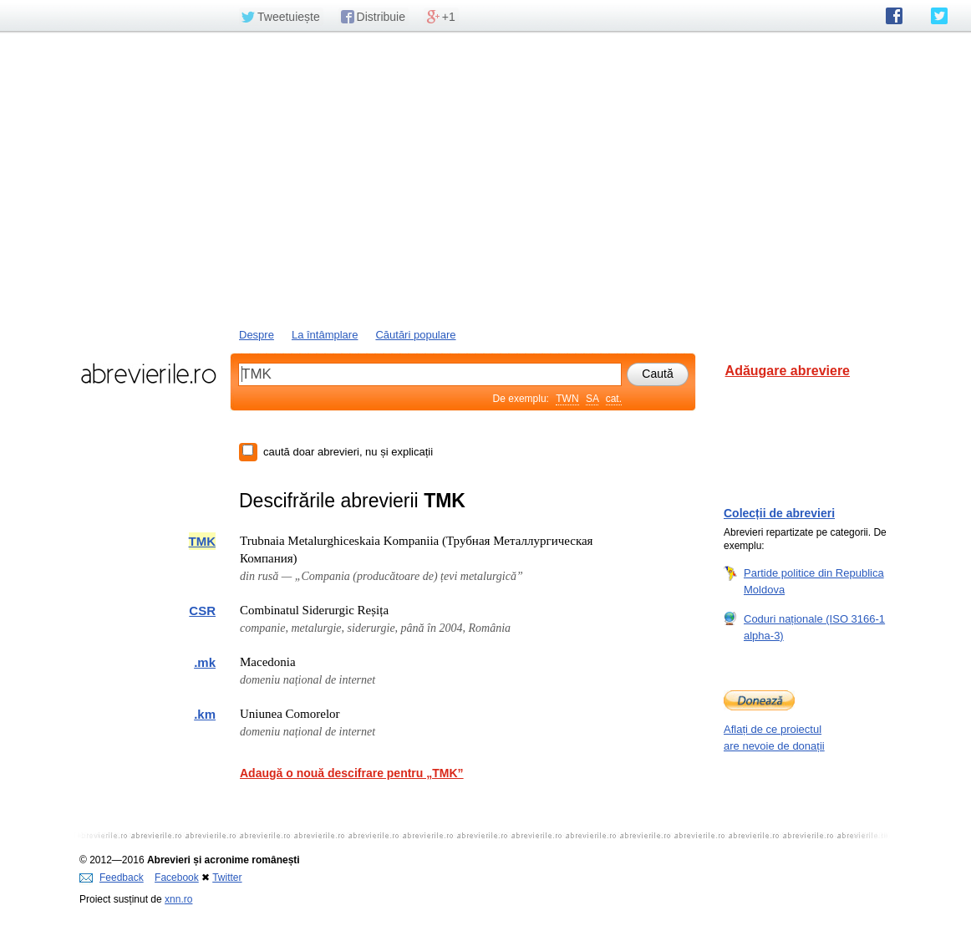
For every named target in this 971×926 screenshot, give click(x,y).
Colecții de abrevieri (779, 513)
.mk (205, 662)
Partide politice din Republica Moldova (814, 581)
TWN (567, 398)
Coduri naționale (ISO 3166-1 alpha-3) (814, 627)
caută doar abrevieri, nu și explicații (348, 451)
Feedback (111, 877)
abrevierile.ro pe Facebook (894, 16)
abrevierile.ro (148, 373)
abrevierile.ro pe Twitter (939, 16)
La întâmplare (325, 334)
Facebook (177, 877)
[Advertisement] (485, 178)
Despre (256, 334)
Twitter (226, 877)
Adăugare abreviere (787, 371)
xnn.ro (178, 899)
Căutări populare (415, 334)
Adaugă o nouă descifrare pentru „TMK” (352, 773)
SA (592, 398)
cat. (614, 398)
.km (205, 714)
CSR (202, 610)
